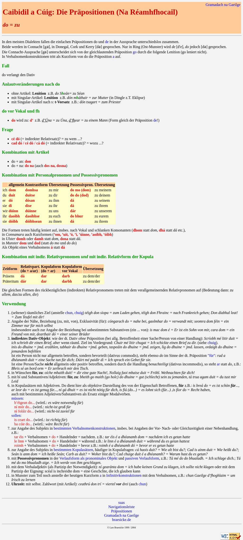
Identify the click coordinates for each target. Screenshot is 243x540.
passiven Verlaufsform (142, 458)
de (107, 42)
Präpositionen (121, 511)
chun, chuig (74, 313)
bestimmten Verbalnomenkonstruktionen (84, 428)
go (135, 52)
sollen (15, 415)
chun (142, 484)
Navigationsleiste (121, 507)
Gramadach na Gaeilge (223, 5)
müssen (17, 398)
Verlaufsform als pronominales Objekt (88, 458)
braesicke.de (121, 520)
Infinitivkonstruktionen (123, 475)
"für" (211, 355)
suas (121, 503)
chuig (212, 343)
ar (218, 364)
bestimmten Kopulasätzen (73, 450)
